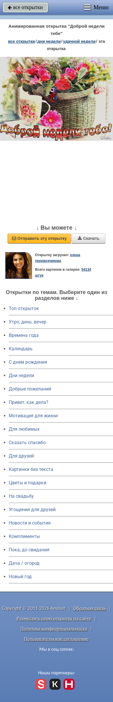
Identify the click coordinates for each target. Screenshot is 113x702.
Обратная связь (89, 608)
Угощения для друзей (32, 509)
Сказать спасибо (27, 442)
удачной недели (79, 41)
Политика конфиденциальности (54, 629)
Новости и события (30, 523)
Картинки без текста (31, 469)
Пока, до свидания (29, 550)
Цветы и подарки (27, 482)
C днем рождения (28, 362)
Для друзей (21, 456)
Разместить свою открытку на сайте (54, 618)
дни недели (49, 41)
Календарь (21, 348)
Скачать (88, 238)
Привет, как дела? (28, 402)
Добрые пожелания (30, 389)
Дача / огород (24, 563)
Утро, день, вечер (27, 322)
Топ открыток (24, 308)
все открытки (25, 7)
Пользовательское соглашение (56, 639)
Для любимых (24, 429)
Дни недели (21, 375)
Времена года (24, 335)
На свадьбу (21, 496)
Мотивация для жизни (33, 415)
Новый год (20, 576)
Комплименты (24, 536)
